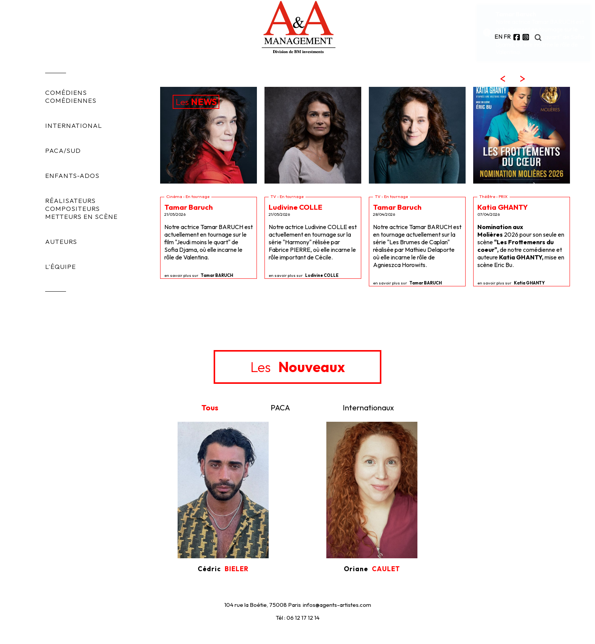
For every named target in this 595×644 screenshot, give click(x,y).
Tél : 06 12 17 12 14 (298, 617)
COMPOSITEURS (72, 208)
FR (507, 36)
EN (498, 36)
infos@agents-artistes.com (337, 604)
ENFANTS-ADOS (72, 175)
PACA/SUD (63, 150)
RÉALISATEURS (70, 200)
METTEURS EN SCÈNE (81, 216)
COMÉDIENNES (70, 100)
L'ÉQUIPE (60, 266)
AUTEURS (61, 241)
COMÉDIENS (66, 92)
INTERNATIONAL (73, 125)
